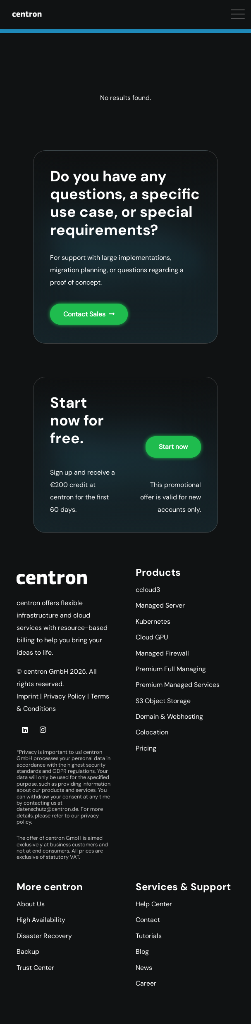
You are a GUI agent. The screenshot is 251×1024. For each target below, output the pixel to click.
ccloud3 (148, 589)
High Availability (41, 919)
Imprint (27, 696)
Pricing (146, 748)
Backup (28, 951)
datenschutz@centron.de (47, 809)
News (144, 967)
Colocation (152, 732)
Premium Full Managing (171, 669)
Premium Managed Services (178, 684)
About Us (31, 904)
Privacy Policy (64, 696)
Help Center (154, 904)
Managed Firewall (162, 653)
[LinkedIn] (25, 730)
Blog (142, 951)
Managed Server (160, 605)
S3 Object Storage (163, 700)
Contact (148, 919)
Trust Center (35, 967)
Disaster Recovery (44, 935)
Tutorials (149, 935)
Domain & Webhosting (169, 716)
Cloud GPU (152, 637)
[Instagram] (42, 730)
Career (146, 983)
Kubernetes (153, 621)
